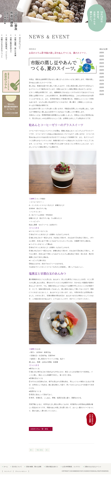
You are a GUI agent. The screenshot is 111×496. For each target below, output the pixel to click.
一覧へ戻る (39, 450)
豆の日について (17, 466)
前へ (31, 450)
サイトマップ (7, 471)
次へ (47, 450)
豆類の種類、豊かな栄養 (33, 466)
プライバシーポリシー (21, 471)
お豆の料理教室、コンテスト (71, 466)
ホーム (6, 466)
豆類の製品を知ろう (52, 466)
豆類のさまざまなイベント (93, 466)
